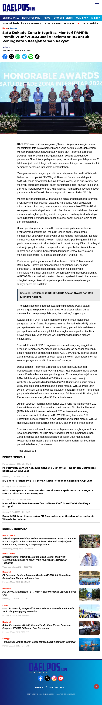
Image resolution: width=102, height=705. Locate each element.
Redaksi (39, 687)
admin (6, 47)
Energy (95, 18)
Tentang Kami (57, 687)
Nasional (13, 28)
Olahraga (82, 18)
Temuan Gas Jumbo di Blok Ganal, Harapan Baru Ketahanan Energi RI (38, 642)
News (47, 18)
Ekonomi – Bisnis (63, 18)
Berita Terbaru (31, 18)
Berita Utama (11, 18)
